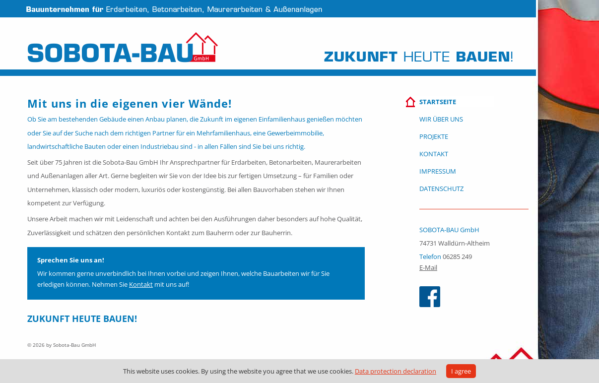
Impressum (437, 171)
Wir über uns (441, 119)
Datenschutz (441, 188)
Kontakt (141, 284)
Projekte (433, 136)
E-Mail (428, 267)
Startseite (437, 101)
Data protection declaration (395, 371)
